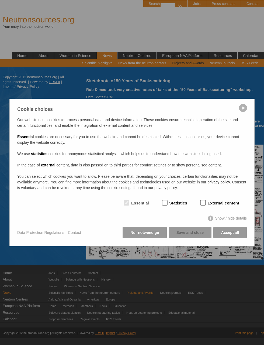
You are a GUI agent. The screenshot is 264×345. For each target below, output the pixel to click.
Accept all (230, 233)
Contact (74, 232)
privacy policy (218, 182)
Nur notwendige (144, 233)
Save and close (190, 233)
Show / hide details (231, 218)
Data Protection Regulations (40, 232)
